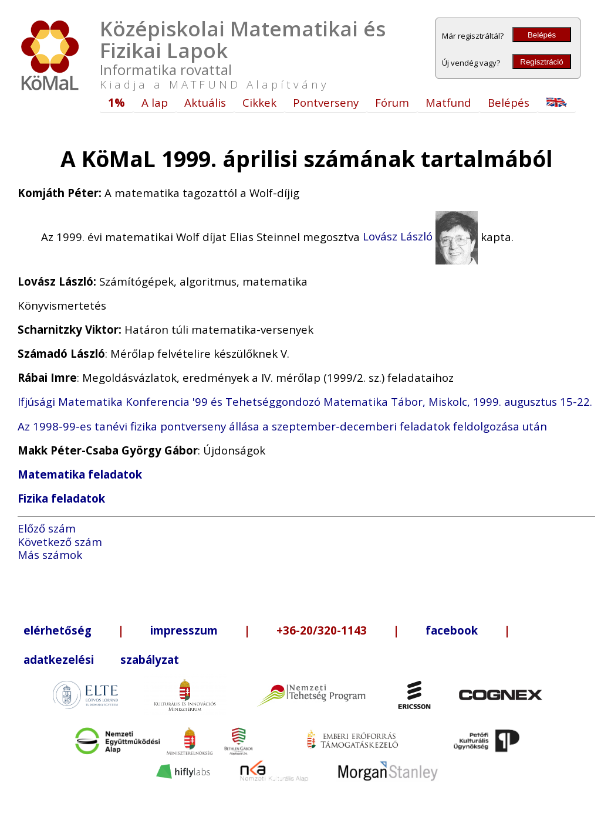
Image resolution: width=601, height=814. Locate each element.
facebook (452, 630)
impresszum (184, 630)
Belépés (542, 34)
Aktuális (205, 102)
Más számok (50, 554)
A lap (154, 102)
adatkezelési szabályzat (101, 659)
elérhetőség (57, 630)
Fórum (392, 102)
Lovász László (420, 236)
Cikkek (259, 102)
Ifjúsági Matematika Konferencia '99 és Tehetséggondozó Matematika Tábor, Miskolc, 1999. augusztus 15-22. (305, 401)
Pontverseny (326, 102)
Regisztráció (541, 61)
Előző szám (47, 528)
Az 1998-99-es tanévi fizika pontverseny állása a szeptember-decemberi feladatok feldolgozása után (282, 426)
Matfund (448, 102)
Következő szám (60, 541)
